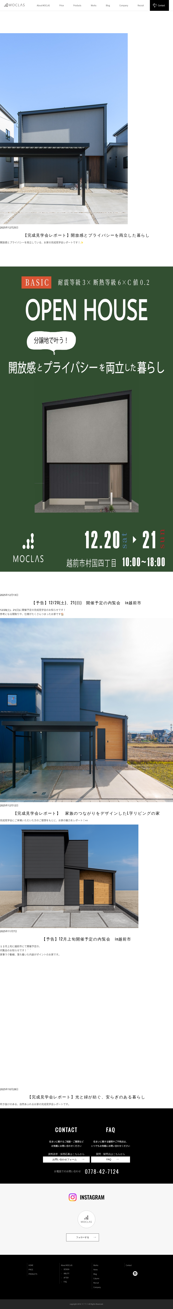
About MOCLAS (66, 1265)
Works (95, 1265)
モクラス (84, 1304)
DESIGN (66, 1269)
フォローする (82, 1237)
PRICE (31, 1269)
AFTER (66, 1277)
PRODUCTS (33, 1274)
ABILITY (66, 1273)
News (95, 1269)
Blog (95, 1274)
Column (96, 1278)
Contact (161, 5)
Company (97, 1287)
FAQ (65, 1281)
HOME (31, 1265)
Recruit (96, 1282)
